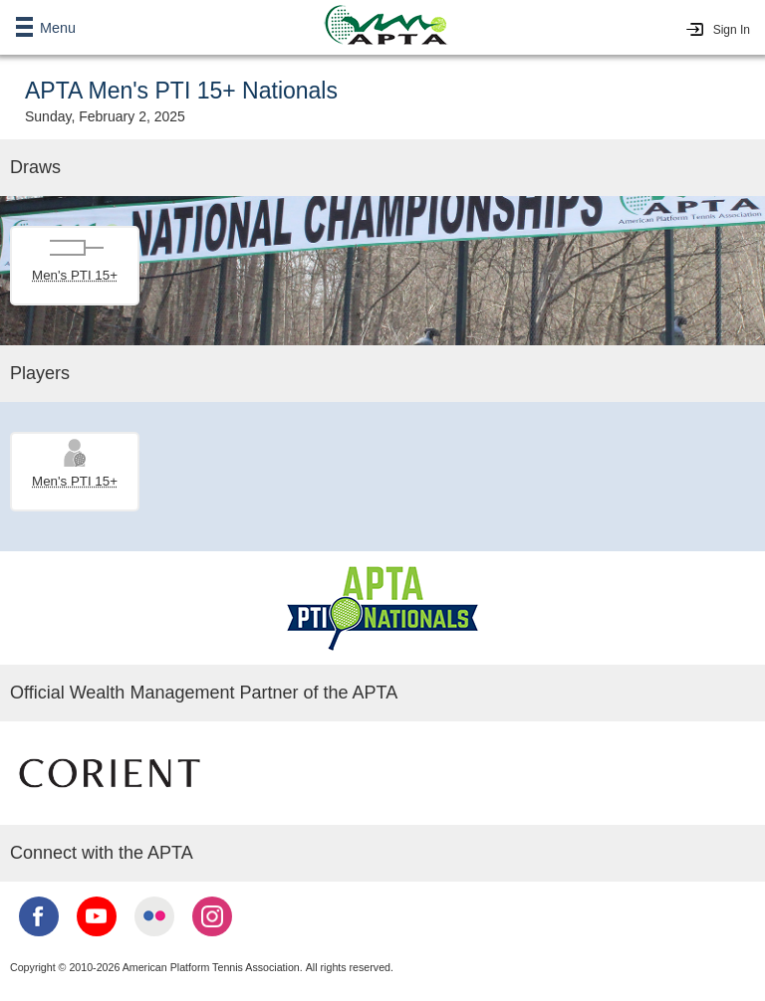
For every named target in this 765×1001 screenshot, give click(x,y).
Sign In (731, 30)
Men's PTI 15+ (75, 275)
